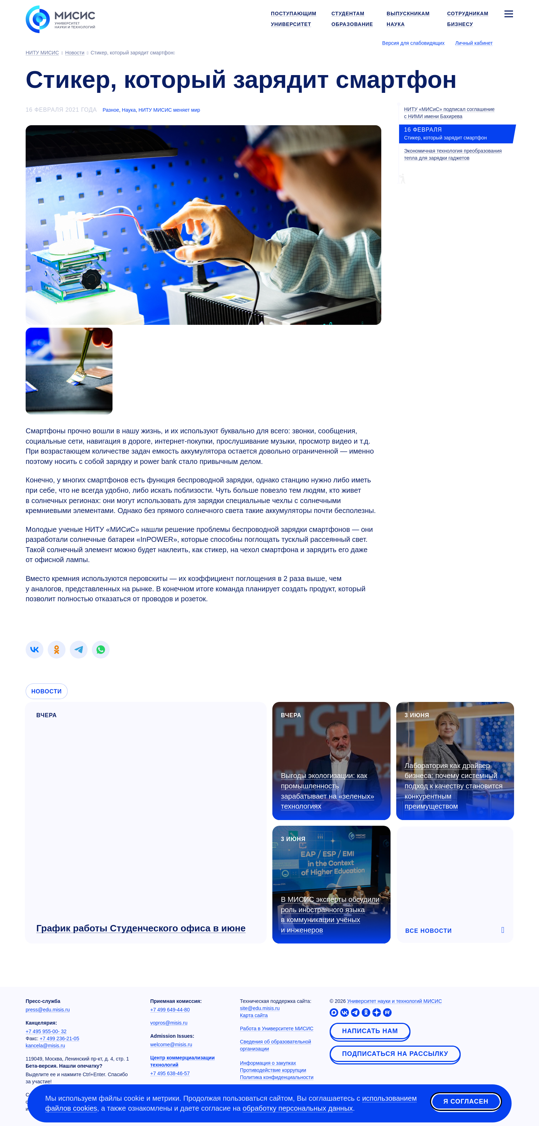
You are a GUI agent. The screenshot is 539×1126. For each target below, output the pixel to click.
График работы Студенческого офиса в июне (141, 928)
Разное (111, 110)
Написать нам (370, 1031)
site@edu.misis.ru (259, 1008)
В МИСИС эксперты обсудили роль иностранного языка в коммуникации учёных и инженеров (330, 914)
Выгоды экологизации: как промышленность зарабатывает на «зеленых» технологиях (327, 791)
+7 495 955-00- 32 (46, 1031)
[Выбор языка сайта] (508, 43)
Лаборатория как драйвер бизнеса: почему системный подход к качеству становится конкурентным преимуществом (454, 786)
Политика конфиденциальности (277, 1077)
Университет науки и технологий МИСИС (394, 1001)
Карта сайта (254, 1015)
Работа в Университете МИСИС (276, 1028)
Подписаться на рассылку (395, 1053)
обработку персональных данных (297, 1108)
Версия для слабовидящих (413, 43)
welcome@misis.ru (171, 1044)
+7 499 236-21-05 (59, 1038)
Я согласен (466, 1102)
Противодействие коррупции (273, 1070)
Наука (129, 110)
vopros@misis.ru (168, 1023)
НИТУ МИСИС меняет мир (169, 110)
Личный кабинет (474, 43)
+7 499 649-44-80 (170, 1010)
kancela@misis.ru (45, 1045)
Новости (46, 691)
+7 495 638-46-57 (170, 1073)
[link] (34, 650)
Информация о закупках (268, 1063)
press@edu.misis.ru (48, 1010)
